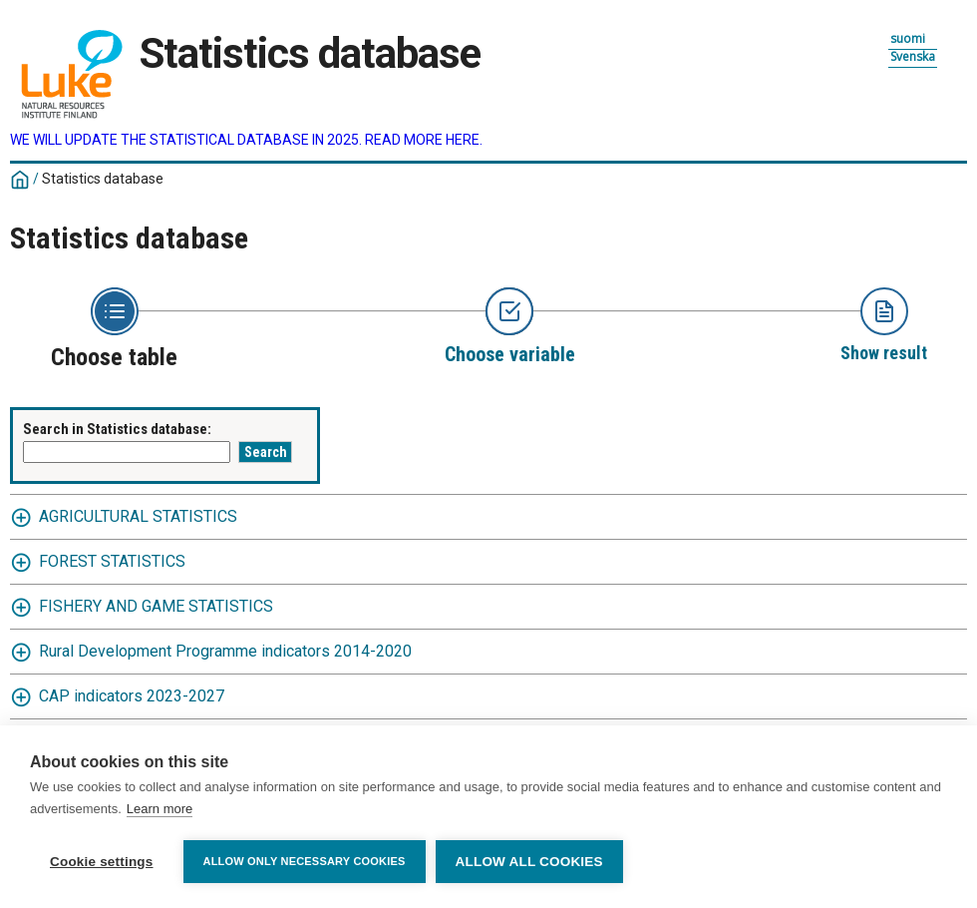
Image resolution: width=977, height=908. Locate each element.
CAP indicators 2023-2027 (131, 695)
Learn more (159, 808)
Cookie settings (102, 861)
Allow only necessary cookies (304, 861)
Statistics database (102, 179)
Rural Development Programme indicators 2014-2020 (225, 651)
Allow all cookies (529, 861)
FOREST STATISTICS (112, 561)
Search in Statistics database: (117, 429)
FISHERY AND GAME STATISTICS (156, 606)
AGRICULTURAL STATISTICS (138, 516)
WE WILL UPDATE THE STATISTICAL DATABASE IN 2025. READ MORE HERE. (246, 140)
